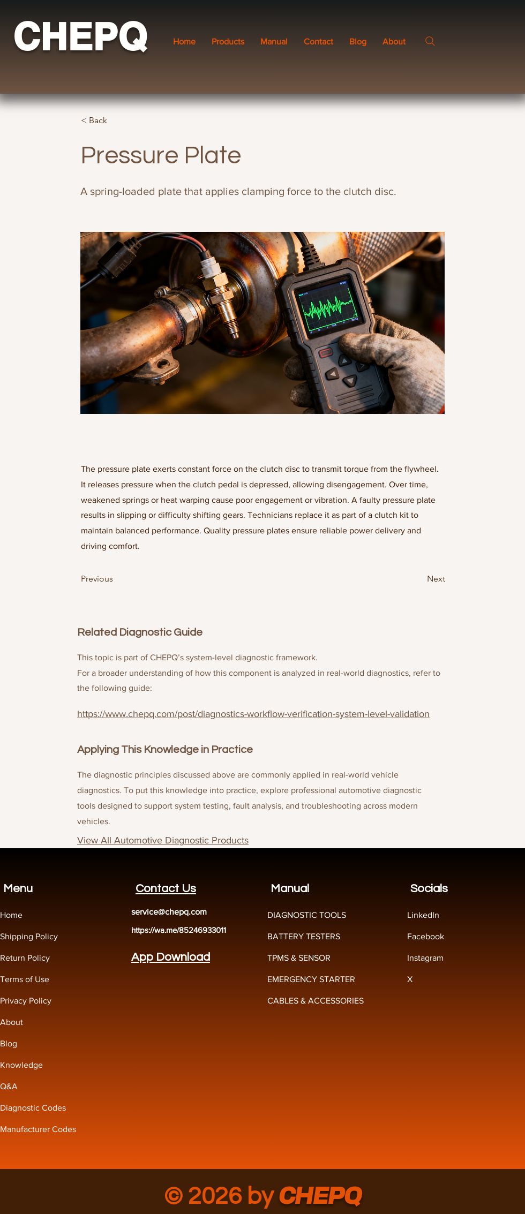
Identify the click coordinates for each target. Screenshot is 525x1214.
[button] (274, 41)
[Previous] (116, 579)
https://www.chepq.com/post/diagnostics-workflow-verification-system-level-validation (253, 713)
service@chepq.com (169, 911)
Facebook (425, 936)
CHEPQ (80, 36)
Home (11, 914)
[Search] (430, 41)
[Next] (418, 579)
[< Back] (116, 120)
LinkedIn (423, 914)
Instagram (425, 957)
